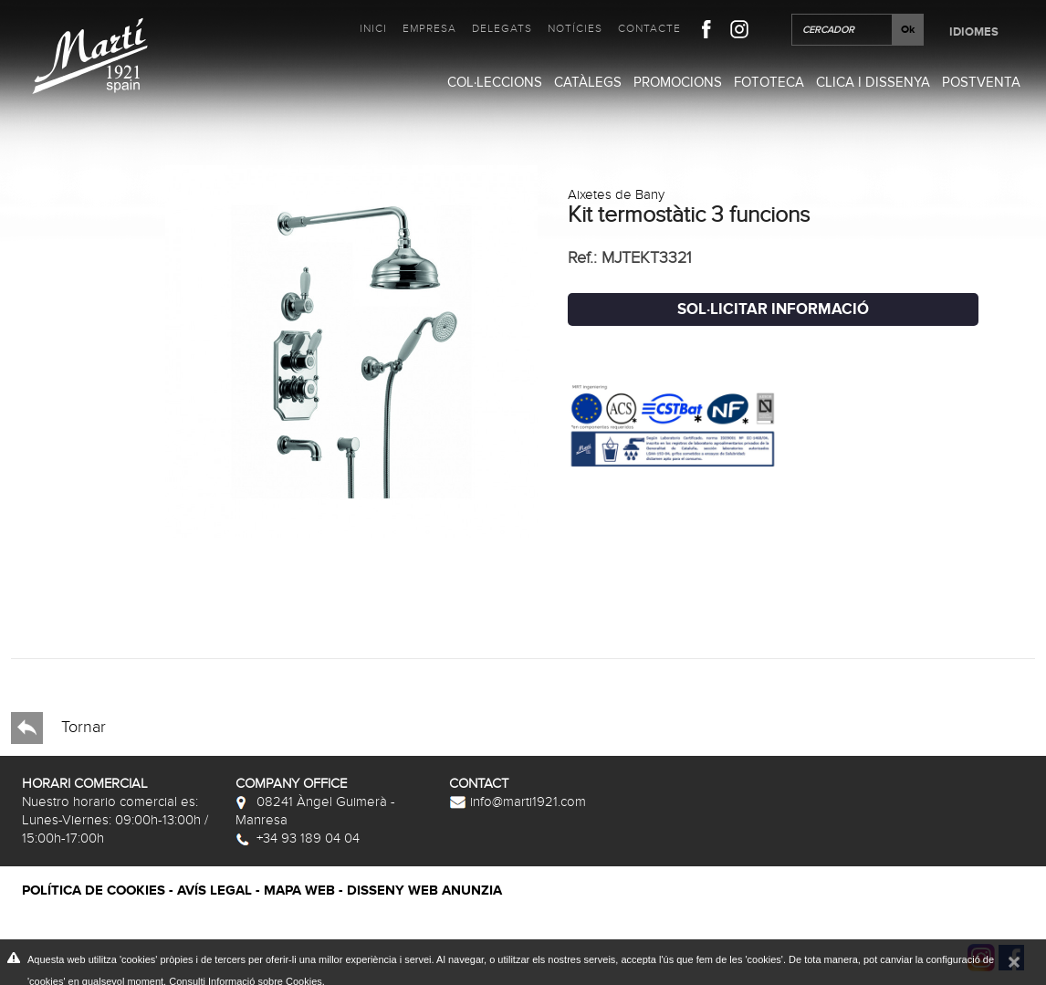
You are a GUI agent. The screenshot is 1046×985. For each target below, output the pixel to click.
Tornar (58, 728)
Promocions (677, 82)
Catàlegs (588, 82)
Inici (373, 28)
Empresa (429, 28)
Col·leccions (494, 82)
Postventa (981, 82)
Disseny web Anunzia (424, 890)
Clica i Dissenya (873, 82)
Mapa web (299, 890)
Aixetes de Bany (616, 194)
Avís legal (214, 890)
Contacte (649, 28)
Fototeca (769, 82)
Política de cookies (93, 890)
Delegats (502, 28)
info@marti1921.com (517, 801)
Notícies (575, 28)
